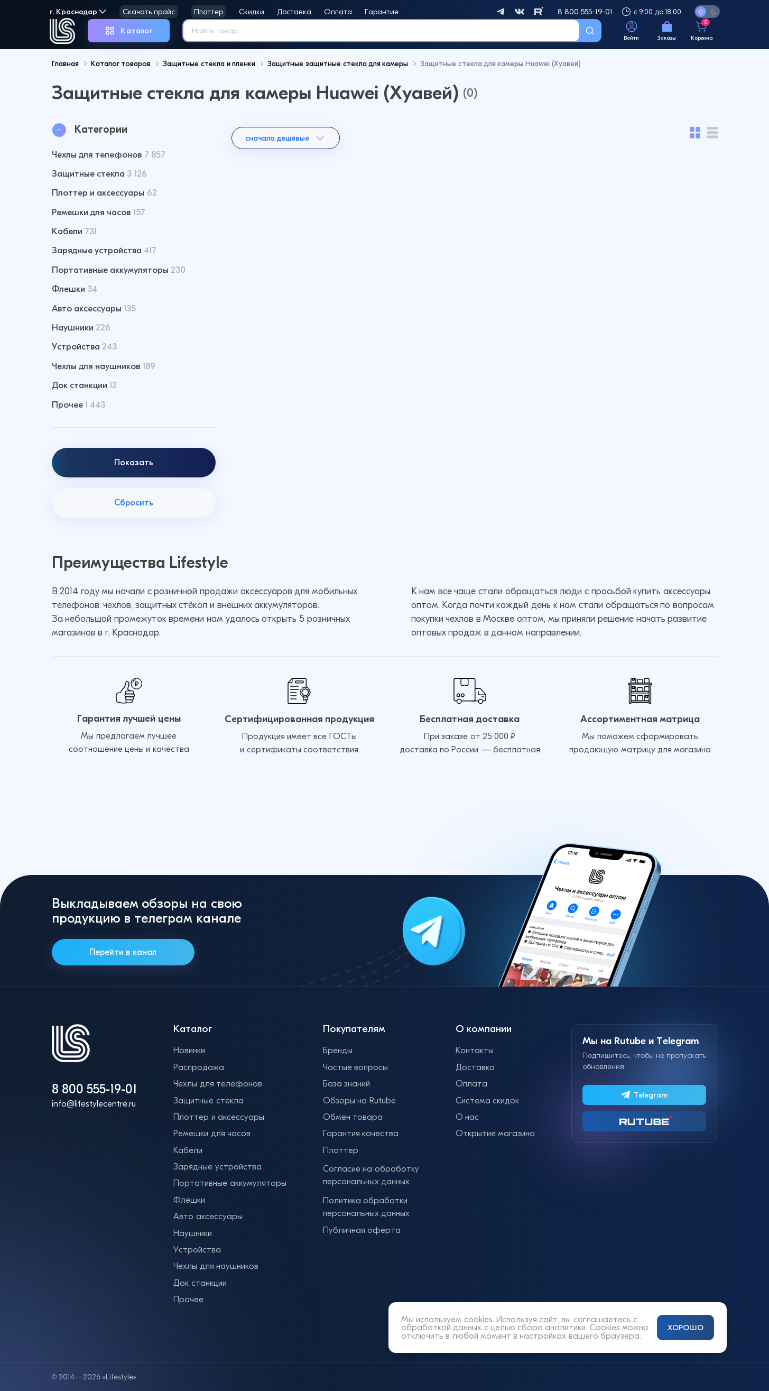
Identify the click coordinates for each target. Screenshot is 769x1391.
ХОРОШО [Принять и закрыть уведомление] (685, 1327)
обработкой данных (441, 1327)
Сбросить (133, 525)
